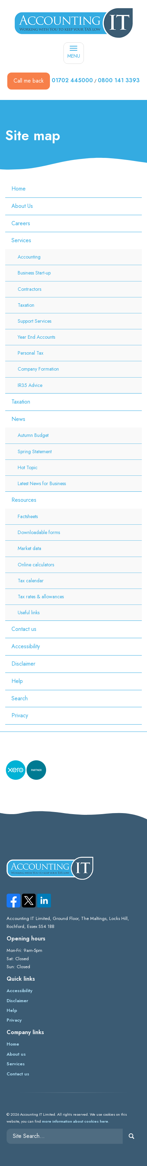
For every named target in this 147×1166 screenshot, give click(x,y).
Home (18, 189)
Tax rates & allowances (41, 596)
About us (16, 1054)
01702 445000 (72, 80)
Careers (20, 223)
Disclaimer (23, 664)
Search (19, 698)
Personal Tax (30, 352)
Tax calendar (31, 580)
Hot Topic (27, 467)
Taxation (26, 305)
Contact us (23, 629)
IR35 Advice (30, 385)
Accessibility (25, 646)
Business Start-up (34, 272)
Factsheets (28, 516)
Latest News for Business (42, 483)
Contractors (29, 289)
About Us (22, 206)
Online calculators (36, 564)
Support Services (34, 321)
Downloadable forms (39, 532)
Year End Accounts (36, 336)
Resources (23, 500)
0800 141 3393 (119, 80)
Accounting (29, 256)
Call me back (29, 81)
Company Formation (38, 368)
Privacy (19, 715)
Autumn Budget (33, 435)
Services (21, 240)
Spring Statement (35, 451)
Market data (29, 548)
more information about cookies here (75, 1121)
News (18, 419)
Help (17, 681)
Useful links (29, 612)
